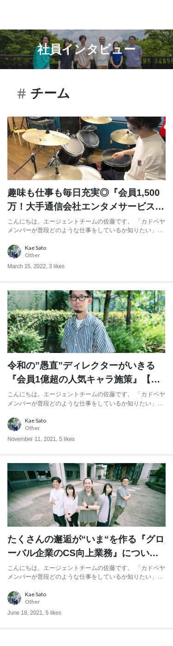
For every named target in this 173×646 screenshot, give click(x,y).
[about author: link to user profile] (86, 251)
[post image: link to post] (86, 148)
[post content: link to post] (86, 210)
